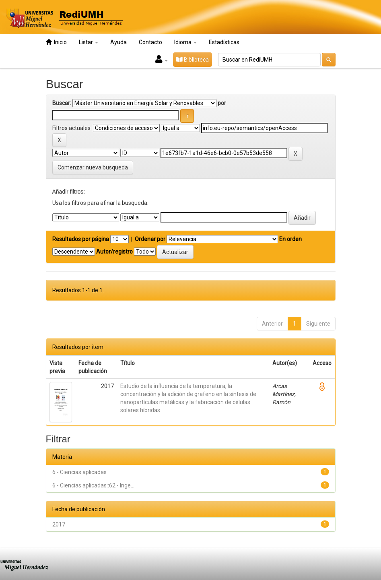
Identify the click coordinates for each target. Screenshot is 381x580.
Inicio (56, 42)
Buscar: (61, 103)
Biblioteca (192, 59)
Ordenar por (150, 239)
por (222, 103)
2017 (58, 524)
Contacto (150, 42)
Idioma (185, 42)
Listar (88, 42)
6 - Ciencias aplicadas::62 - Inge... (93, 485)
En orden (290, 239)
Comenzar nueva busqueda (93, 167)
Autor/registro (114, 251)
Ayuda (118, 42)
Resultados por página (80, 239)
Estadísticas (224, 42)
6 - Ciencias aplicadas (79, 472)
